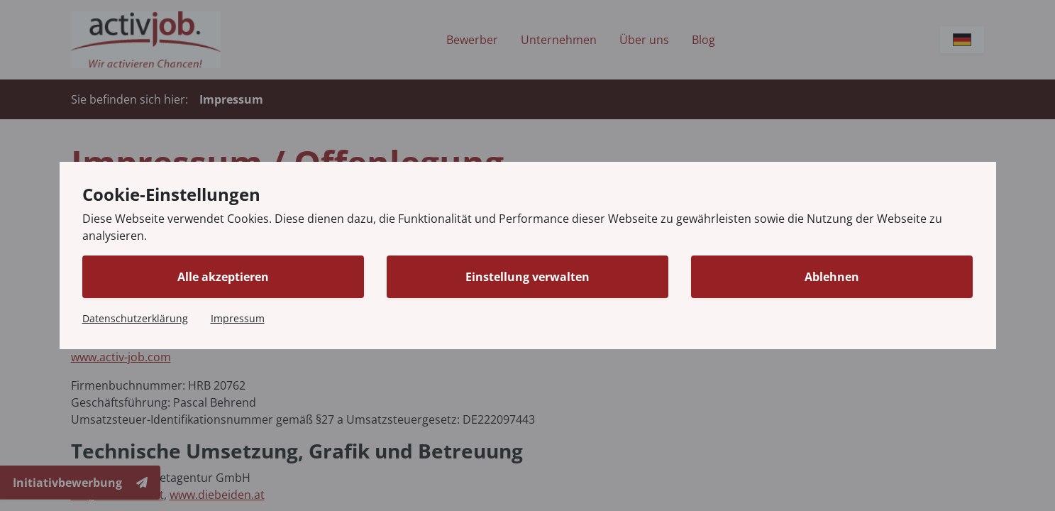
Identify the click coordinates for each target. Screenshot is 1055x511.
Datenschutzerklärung (135, 318)
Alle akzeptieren (223, 277)
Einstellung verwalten (527, 277)
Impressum (238, 318)
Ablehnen (832, 277)
